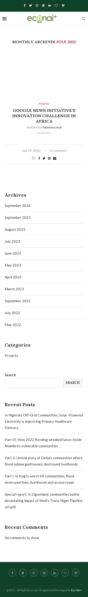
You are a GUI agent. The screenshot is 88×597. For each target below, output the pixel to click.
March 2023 (14, 289)
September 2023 (18, 217)
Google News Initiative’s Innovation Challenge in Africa (44, 116)
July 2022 (12, 313)
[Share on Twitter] (44, 158)
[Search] (83, 18)
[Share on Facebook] (39, 158)
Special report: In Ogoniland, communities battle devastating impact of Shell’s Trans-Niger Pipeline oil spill (44, 500)
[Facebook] (24, 5)
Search (10, 375)
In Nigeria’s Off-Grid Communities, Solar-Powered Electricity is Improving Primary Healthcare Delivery (44, 421)
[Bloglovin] (56, 5)
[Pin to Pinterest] (49, 158)
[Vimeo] (63, 5)
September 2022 (18, 301)
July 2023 (12, 241)
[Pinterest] (43, 5)
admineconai (51, 127)
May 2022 (13, 325)
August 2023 (15, 229)
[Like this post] (33, 158)
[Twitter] (30, 5)
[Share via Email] (54, 158)
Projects (11, 355)
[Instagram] (37, 5)
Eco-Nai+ (76, 590)
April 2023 (13, 277)
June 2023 (13, 253)
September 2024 (18, 205)
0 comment (58, 151)
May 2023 (13, 265)
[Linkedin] (49, 5)
